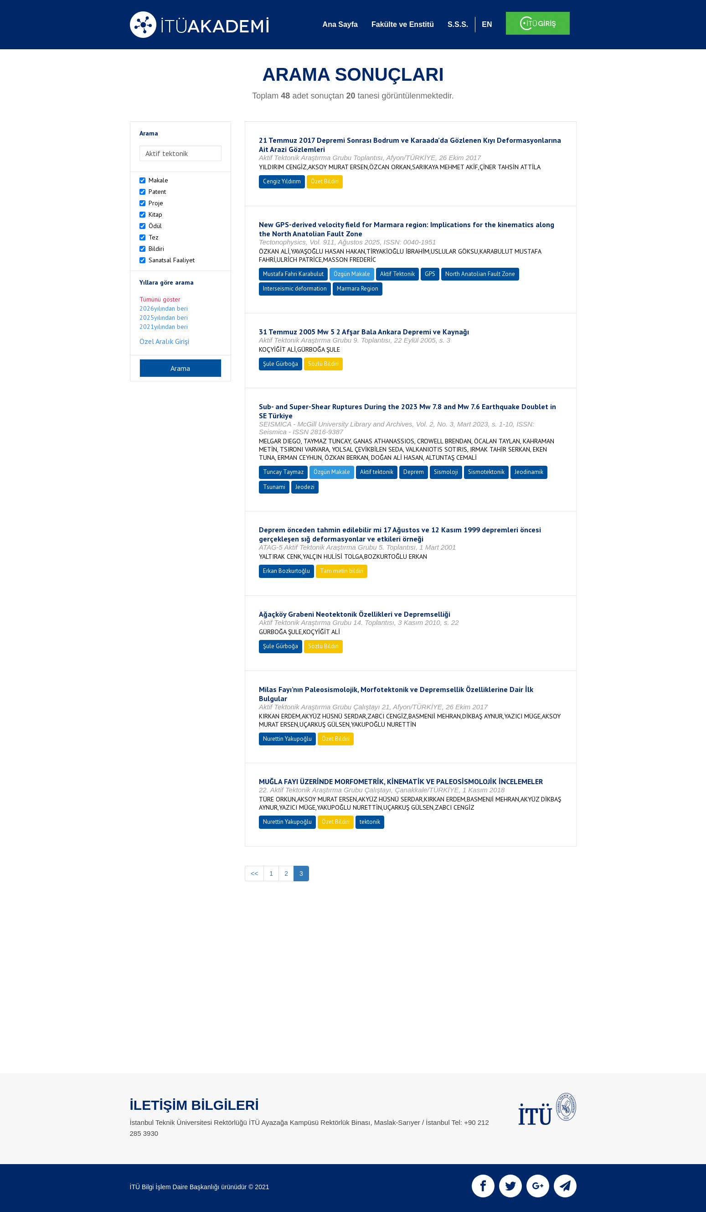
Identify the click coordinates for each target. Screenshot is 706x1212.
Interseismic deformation (295, 288)
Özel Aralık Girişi (164, 341)
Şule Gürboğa (280, 364)
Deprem (413, 472)
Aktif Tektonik (397, 274)
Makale (158, 180)
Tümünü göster (159, 299)
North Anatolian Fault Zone (480, 274)
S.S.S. (458, 24)
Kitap (155, 214)
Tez (154, 237)
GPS (430, 274)
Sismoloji (446, 472)
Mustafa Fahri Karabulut (293, 274)
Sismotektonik (486, 472)
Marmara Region (357, 288)
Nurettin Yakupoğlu (287, 739)
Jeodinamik (529, 472)
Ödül (155, 226)
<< (254, 873)
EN (487, 24)
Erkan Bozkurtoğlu (286, 571)
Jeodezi (304, 487)
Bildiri (156, 248)
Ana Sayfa (340, 24)
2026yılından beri (163, 308)
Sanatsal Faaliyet (172, 260)
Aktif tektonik (376, 472)
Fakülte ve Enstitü (402, 24)
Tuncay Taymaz (283, 472)
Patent (157, 191)
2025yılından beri (163, 317)
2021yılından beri (163, 327)
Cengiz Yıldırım (282, 181)
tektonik (370, 822)
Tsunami (274, 487)
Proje (156, 203)
